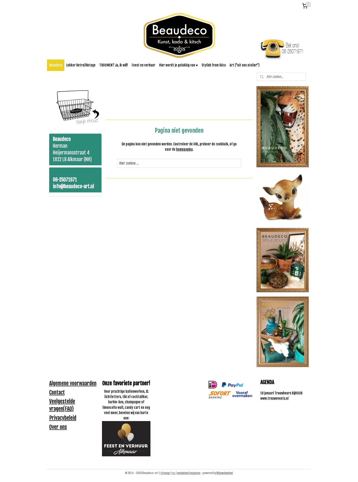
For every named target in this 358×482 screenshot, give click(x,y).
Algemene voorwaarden (72, 383)
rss (173, 473)
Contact (57, 392)
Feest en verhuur (143, 65)
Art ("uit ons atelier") (245, 65)
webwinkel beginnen (188, 473)
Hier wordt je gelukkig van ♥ (178, 65)
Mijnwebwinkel (224, 473)
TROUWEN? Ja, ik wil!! (113, 65)
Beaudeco (55, 65)
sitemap (165, 473)
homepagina (184, 149)
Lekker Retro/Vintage (80, 65)
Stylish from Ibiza (214, 65)
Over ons (58, 427)
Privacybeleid (62, 418)
